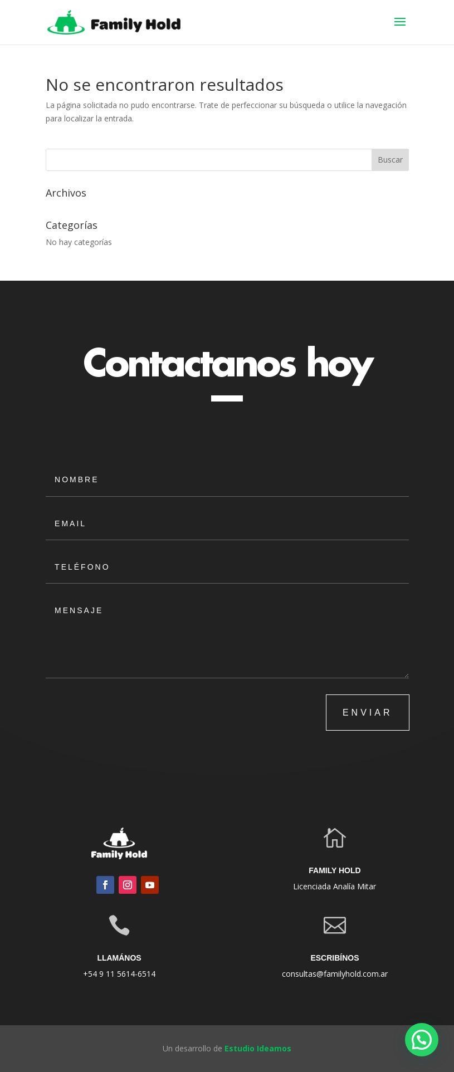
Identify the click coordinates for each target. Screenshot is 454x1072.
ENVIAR (368, 712)
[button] (421, 1039)
